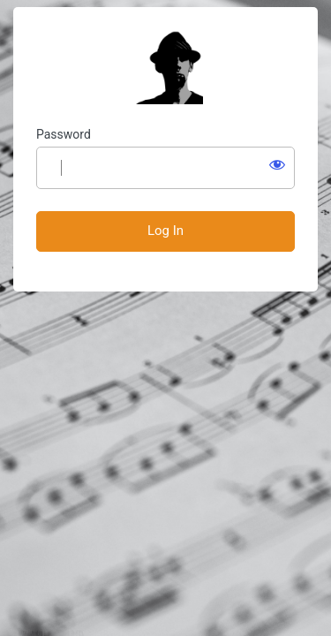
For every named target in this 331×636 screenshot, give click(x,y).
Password (63, 134)
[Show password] (277, 164)
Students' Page (166, 67)
